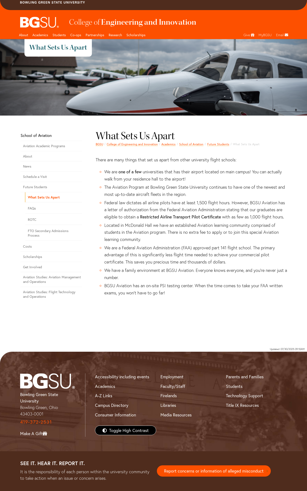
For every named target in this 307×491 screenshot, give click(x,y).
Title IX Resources (242, 405)
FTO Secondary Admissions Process (48, 233)
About (23, 35)
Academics (40, 35)
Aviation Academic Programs (44, 146)
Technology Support (244, 395)
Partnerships (95, 35)
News (27, 166)
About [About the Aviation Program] (27, 156)
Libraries (168, 405)
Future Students (218, 144)
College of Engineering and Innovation (132, 144)
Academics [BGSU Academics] (105, 386)
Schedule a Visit (35, 176)
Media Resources (176, 415)
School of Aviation (191, 144)
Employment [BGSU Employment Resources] (171, 377)
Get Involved (32, 267)
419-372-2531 (36, 422)
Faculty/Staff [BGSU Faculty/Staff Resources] (172, 386)
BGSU (99, 144)
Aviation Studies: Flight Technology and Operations (49, 294)
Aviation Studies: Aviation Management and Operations (52, 279)
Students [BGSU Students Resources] (234, 386)
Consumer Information (115, 415)
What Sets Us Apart (44, 197)
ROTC (32, 219)
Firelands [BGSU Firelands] (168, 395)
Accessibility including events (122, 377)
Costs (27, 246)
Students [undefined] (59, 35)
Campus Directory (111, 405)
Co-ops (75, 35)
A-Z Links (103, 395)
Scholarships (136, 35)
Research (115, 35)
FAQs (32, 208)
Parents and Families (245, 377)
